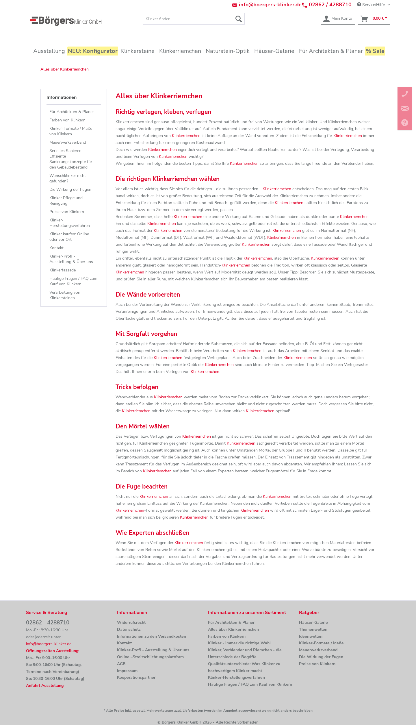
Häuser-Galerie (313, 622)
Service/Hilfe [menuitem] (371, 5)
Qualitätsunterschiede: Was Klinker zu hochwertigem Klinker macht (244, 667)
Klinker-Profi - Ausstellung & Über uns (71, 259)
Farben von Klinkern (67, 120)
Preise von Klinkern (66, 211)
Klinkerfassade (62, 270)
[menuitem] (194, 19)
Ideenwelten (310, 636)
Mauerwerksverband (67, 142)
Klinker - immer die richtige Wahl (239, 643)
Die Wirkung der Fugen (70, 189)
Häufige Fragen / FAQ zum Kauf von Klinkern (73, 281)
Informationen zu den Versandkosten (151, 636)
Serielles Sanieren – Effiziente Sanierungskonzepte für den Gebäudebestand (70, 159)
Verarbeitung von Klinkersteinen (64, 295)
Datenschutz (129, 629)
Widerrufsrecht (131, 622)
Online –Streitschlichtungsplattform (150, 657)
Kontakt (56, 248)
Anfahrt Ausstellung (45, 685)
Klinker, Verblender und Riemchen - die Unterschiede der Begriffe (245, 653)
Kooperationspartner (136, 677)
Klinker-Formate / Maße (321, 643)
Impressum (127, 671)
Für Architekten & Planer (71, 111)
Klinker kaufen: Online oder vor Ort (69, 236)
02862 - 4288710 (47, 622)
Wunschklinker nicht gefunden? (67, 178)
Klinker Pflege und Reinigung (66, 200)
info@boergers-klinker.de (270, 4)
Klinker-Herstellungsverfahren (69, 222)
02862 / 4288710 (330, 4)
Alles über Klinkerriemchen (233, 629)
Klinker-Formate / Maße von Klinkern (70, 131)
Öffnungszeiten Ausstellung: (52, 651)
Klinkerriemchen (186, 135)
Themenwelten (313, 629)
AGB (121, 664)
